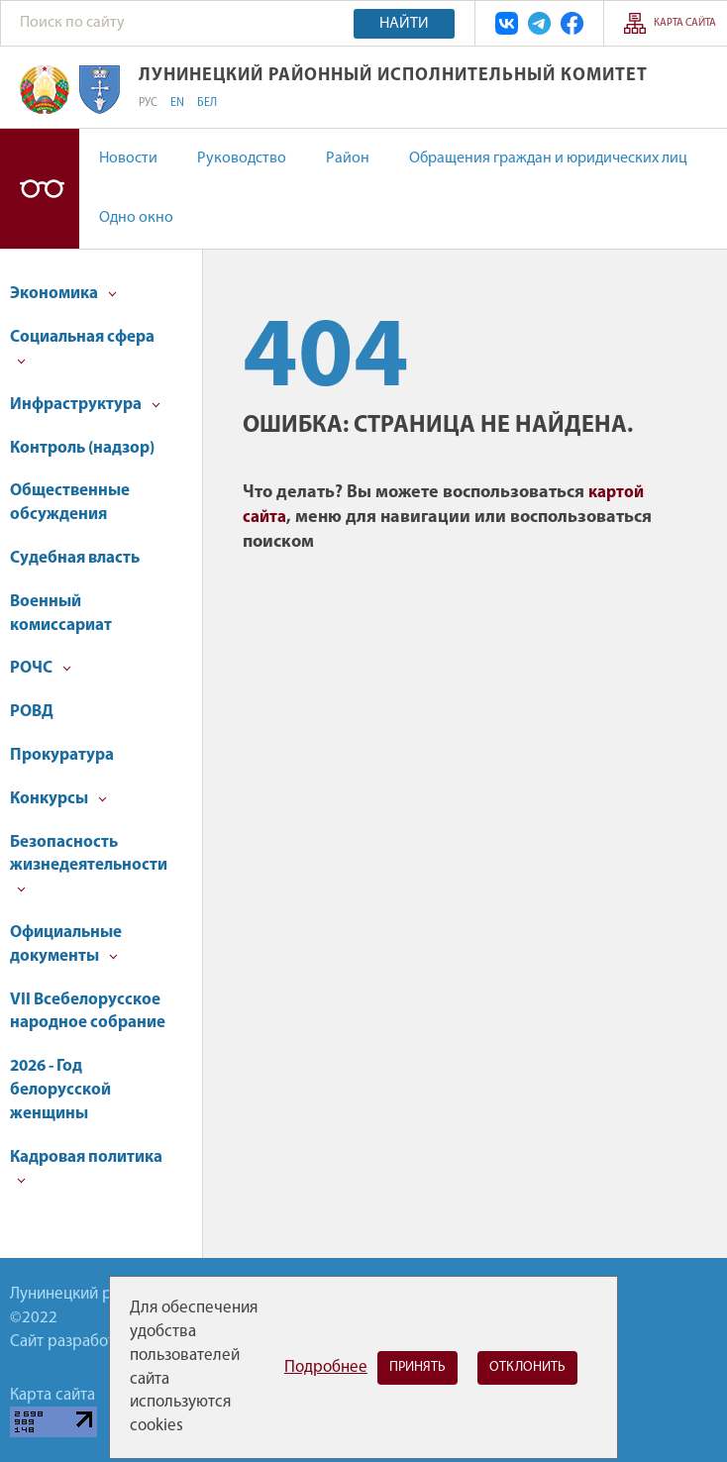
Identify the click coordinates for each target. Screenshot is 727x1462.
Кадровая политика (86, 1167)
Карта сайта (685, 23)
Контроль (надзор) (82, 448)
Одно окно (136, 218)
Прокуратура (62, 755)
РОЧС (40, 668)
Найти (404, 24)
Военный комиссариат (61, 613)
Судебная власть (75, 558)
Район (347, 158)
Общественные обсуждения (70, 502)
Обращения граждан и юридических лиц (548, 158)
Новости (128, 158)
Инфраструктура (85, 404)
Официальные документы (66, 944)
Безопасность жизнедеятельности (88, 864)
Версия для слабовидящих (39, 189)
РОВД (31, 711)
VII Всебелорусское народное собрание (87, 1012)
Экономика (63, 293)
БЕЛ (207, 103)
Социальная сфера (82, 347)
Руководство (241, 158)
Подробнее (325, 1367)
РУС (148, 103)
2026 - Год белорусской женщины (60, 1090)
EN (177, 103)
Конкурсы (58, 798)
